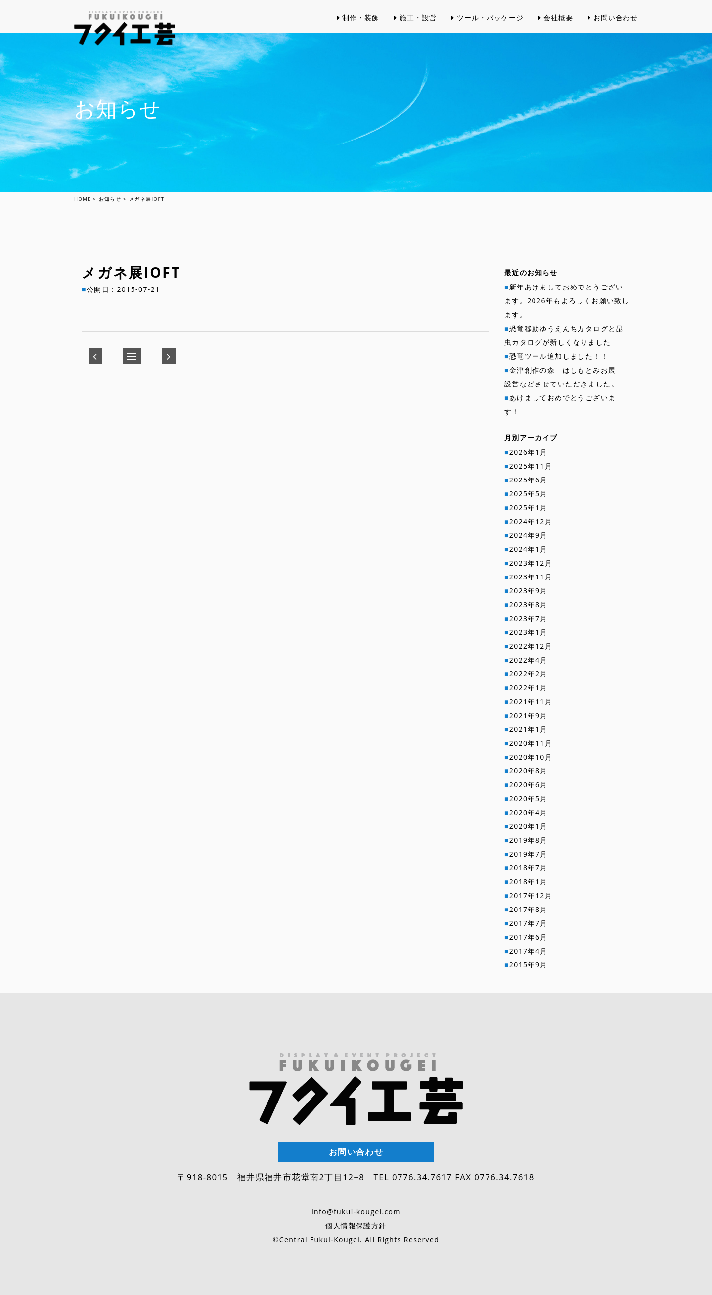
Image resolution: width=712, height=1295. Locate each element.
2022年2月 (528, 673)
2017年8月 (528, 909)
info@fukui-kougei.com (356, 1211)
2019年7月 (528, 854)
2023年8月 (528, 604)
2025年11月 (530, 466)
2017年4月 (528, 951)
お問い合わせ (613, 39)
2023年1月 (528, 632)
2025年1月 (528, 507)
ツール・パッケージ (487, 39)
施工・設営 (415, 39)
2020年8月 (528, 770)
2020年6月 (528, 784)
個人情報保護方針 (355, 1225)
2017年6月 (528, 937)
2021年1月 (528, 729)
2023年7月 (528, 618)
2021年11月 (530, 701)
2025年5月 (528, 493)
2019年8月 (528, 840)
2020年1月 (528, 826)
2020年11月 (530, 743)
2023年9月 (528, 590)
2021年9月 (528, 715)
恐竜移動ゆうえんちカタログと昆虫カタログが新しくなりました (563, 335)
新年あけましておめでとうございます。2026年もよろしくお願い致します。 (566, 300)
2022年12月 (530, 646)
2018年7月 (528, 867)
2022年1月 (528, 687)
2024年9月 (528, 535)
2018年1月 (528, 881)
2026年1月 (528, 452)
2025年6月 (528, 479)
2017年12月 (530, 895)
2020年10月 (530, 757)
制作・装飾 (358, 39)
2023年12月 (530, 563)
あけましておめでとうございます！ (560, 404)
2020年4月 (528, 812)
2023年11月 (530, 576)
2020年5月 (528, 798)
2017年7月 (528, 923)
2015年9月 (528, 964)
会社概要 (556, 39)
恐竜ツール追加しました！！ (558, 356)
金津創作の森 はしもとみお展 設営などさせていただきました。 (563, 376)
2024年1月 (528, 549)
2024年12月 (530, 521)
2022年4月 (528, 660)
